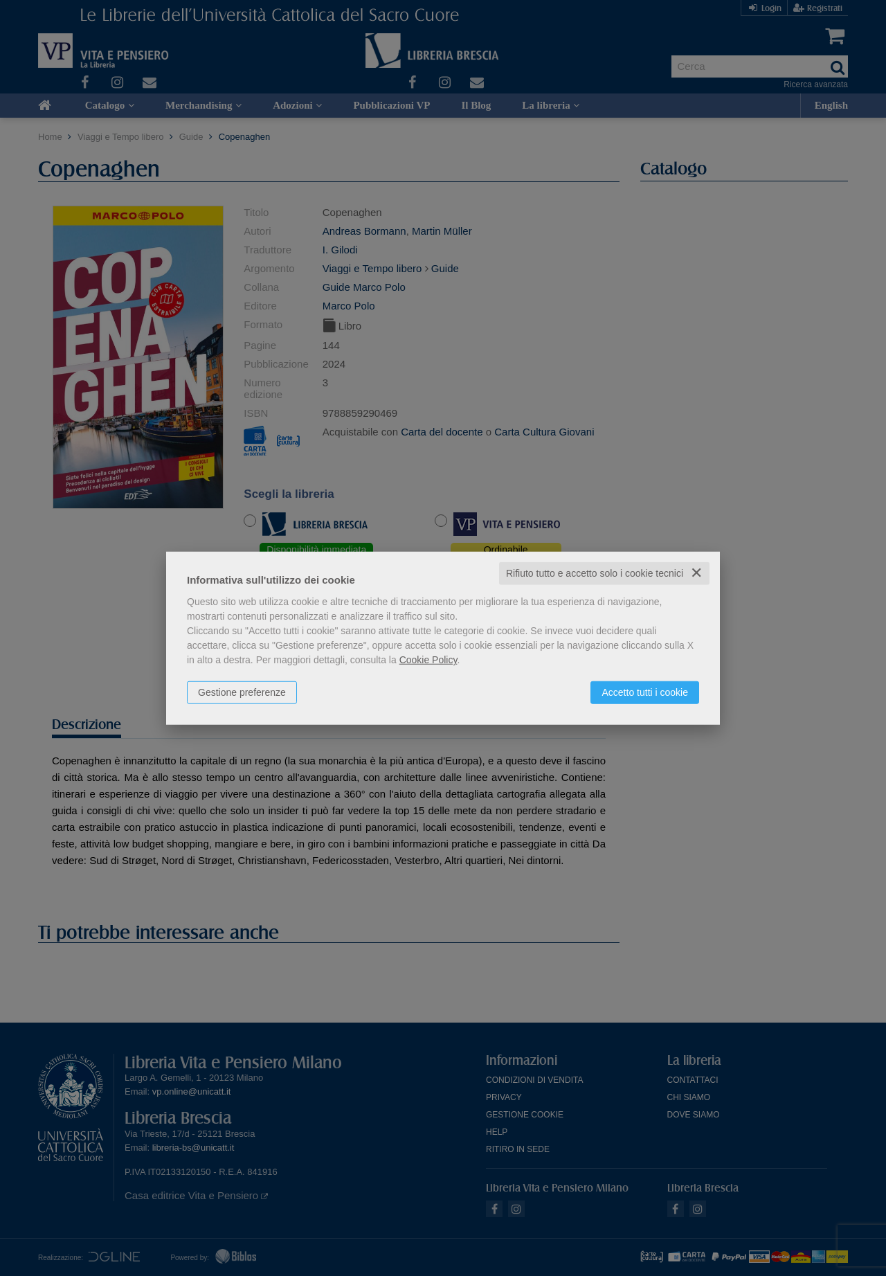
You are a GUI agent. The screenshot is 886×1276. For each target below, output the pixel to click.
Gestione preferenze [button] (242, 692)
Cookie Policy (428, 659)
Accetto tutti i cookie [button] (645, 692)
